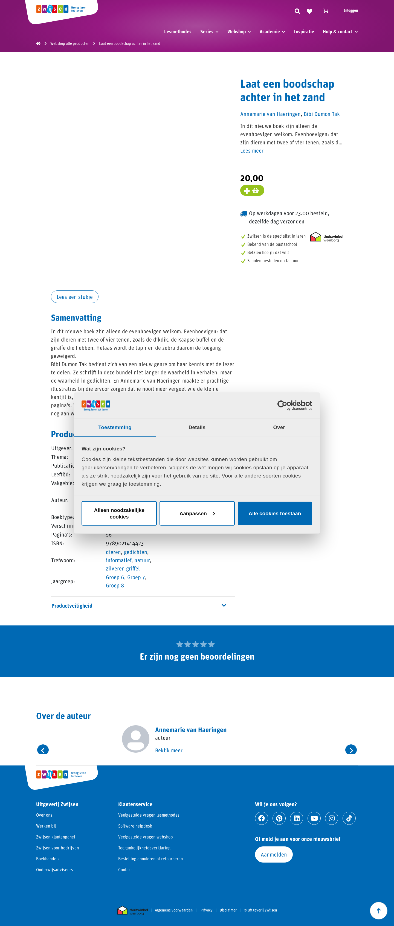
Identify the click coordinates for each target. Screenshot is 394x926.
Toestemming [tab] (115, 427)
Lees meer (251, 150)
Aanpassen (197, 513)
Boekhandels (47, 858)
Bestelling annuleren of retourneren (150, 858)
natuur (142, 560)
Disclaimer (228, 910)
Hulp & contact (338, 31)
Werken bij (46, 826)
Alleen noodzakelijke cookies (119, 513)
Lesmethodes (178, 31)
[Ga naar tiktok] (349, 818)
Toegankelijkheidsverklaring (144, 848)
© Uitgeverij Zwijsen (260, 910)
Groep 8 (115, 585)
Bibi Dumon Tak (322, 113)
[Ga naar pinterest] (279, 818)
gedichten (135, 551)
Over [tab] (279, 427)
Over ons (44, 815)
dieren (113, 551)
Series (206, 31)
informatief (118, 560)
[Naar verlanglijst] (309, 10)
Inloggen (351, 10)
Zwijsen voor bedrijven (57, 848)
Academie (270, 31)
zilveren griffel (123, 568)
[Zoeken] (297, 10)
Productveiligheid (138, 605)
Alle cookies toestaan (275, 513)
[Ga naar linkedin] (296, 818)
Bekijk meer (168, 750)
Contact (125, 869)
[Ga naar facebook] (261, 818)
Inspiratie (304, 31)
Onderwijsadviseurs (54, 869)
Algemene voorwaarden (174, 910)
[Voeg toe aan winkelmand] (252, 190)
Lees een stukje (75, 296)
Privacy (207, 910)
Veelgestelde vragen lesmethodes (148, 815)
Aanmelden (274, 854)
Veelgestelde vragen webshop (145, 837)
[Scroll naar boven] (378, 910)
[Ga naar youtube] (314, 818)
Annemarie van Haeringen (270, 113)
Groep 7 (135, 577)
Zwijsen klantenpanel (55, 837)
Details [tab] (197, 427)
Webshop (236, 31)
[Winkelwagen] (328, 10)
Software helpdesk (135, 826)
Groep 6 (115, 577)
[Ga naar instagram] (331, 818)
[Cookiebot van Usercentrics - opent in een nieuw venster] (288, 405)
